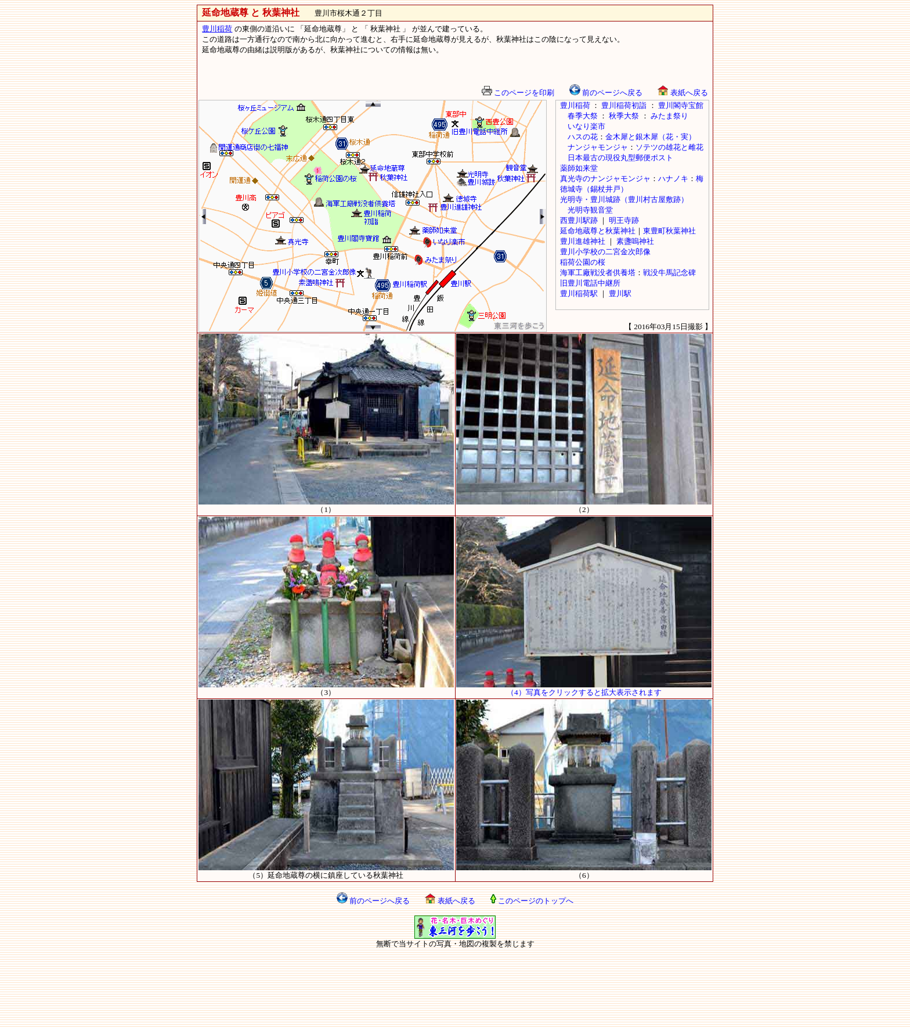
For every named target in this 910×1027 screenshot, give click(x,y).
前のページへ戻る (605, 92)
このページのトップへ (531, 900)
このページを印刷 (518, 92)
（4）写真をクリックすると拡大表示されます (584, 688)
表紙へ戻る (682, 92)
